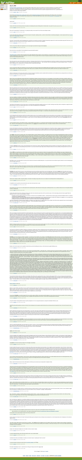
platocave (15, 142)
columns (78, 2)
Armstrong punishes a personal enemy (16, 7)
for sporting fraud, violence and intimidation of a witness (49, 411)
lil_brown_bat (16, 101)
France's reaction (12, 283)
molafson (15, 112)
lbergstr (15, 47)
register (47, 451)
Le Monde (12, 371)
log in (44, 451)
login (30, 455)
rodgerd (15, 448)
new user (34, 455)
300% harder (26, 139)
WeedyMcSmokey (16, 391)
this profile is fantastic (30, 442)
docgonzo (15, 273)
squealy (15, 131)
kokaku (15, 149)
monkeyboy (15, 307)
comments (74, 2)
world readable (58, 455)
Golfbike (15, 406)
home (71, 2)
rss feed (42, 455)
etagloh (15, 372)
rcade (14, 32)
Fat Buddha (15, 184)
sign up (5, 9)
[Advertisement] (72, 13)
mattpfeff (15, 94)
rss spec (47, 455)
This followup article (13, 54)
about (27, 455)
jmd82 (15, 119)
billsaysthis (15, 70)
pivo (14, 168)
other (18, 12)
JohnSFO (15, 37)
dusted (15, 12)
